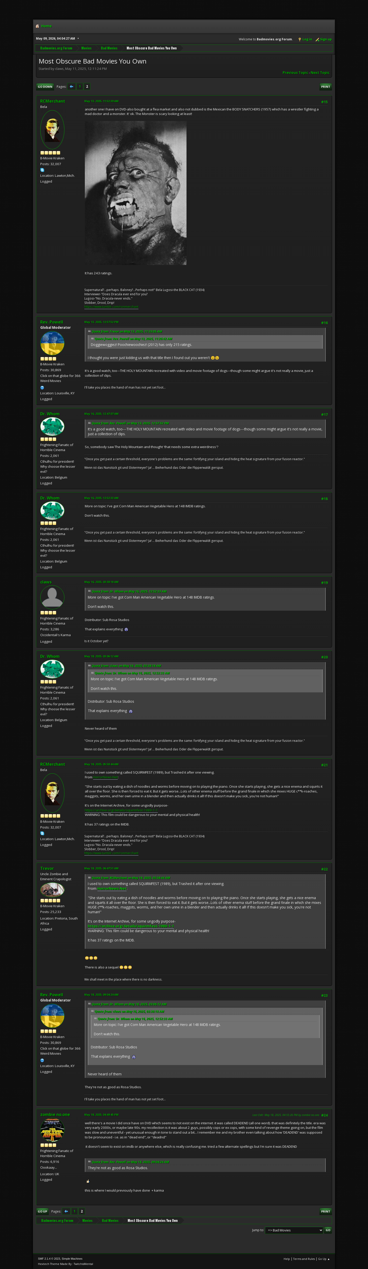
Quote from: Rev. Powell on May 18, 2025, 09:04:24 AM (130, 1162)
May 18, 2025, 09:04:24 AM (101, 994)
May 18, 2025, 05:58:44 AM (101, 764)
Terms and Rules (304, 1259)
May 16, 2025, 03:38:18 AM (101, 582)
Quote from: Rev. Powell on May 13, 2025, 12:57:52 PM (130, 423)
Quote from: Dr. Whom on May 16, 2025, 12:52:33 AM (129, 591)
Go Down (45, 86)
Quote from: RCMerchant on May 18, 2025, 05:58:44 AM (131, 878)
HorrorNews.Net (105, 777)
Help (287, 1259)
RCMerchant (52, 101)
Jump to (257, 1230)
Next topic (320, 72)
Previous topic (295, 72)
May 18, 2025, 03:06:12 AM (101, 656)
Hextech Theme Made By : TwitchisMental (65, 1264)
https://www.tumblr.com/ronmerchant (111, 307)
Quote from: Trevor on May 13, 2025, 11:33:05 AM (127, 331)
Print (325, 86)
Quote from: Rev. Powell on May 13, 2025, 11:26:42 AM (133, 339)
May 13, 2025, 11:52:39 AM (101, 101)
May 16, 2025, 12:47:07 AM (101, 414)
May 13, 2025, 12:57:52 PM (101, 322)
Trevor (47, 868)
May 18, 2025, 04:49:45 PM (101, 1114)
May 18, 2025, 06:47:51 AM (101, 868)
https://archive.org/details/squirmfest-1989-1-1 (121, 810)
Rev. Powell (51, 322)
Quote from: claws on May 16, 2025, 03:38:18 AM (126, 666)
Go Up (42, 1211)
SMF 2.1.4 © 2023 (49, 1258)
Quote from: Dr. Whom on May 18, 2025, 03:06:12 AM (129, 1004)
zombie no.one (55, 1114)
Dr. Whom (50, 414)
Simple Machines (72, 1258)
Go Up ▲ (324, 1259)
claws (46, 582)
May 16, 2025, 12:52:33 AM (101, 498)
